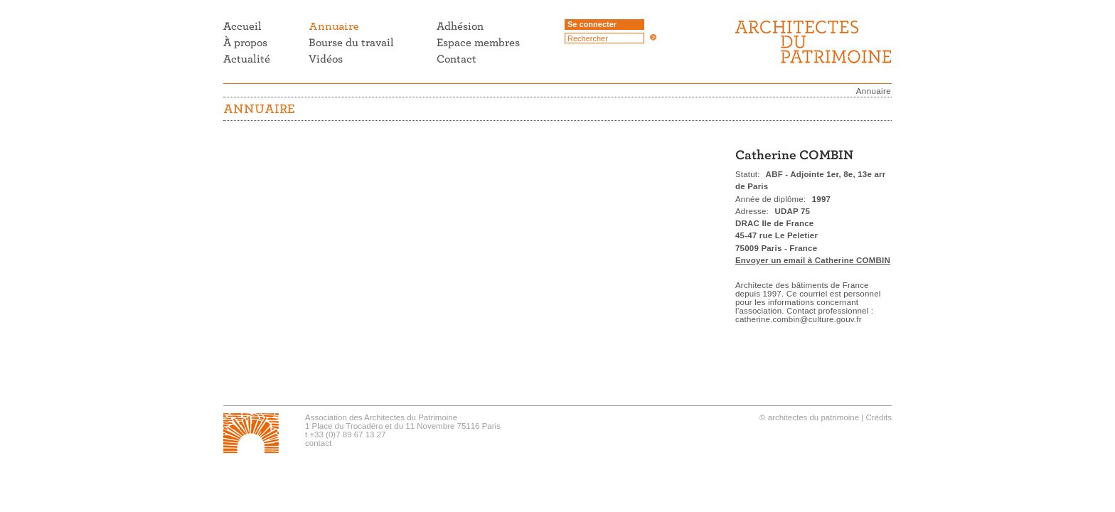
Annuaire (873, 91)
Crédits (879, 417)
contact (318, 443)
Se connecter (592, 24)
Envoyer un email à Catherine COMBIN (812, 260)
